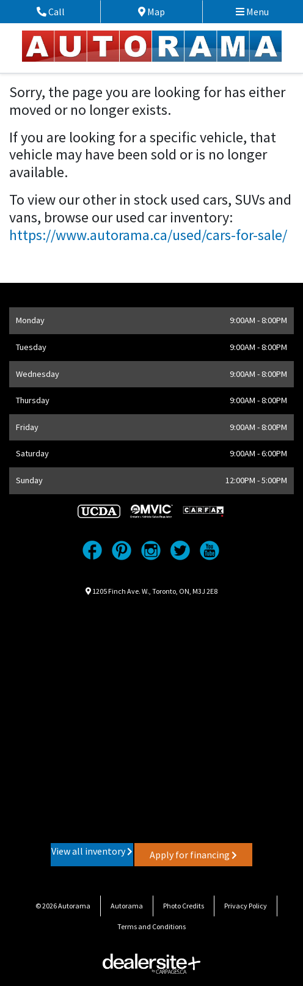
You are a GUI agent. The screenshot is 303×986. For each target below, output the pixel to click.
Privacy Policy (245, 905)
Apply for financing (193, 855)
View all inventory (92, 851)
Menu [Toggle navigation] (252, 11)
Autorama (127, 905)
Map (161, 11)
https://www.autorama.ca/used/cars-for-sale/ (148, 234)
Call (65, 11)
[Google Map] (151, 718)
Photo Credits (183, 905)
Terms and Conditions (151, 926)
